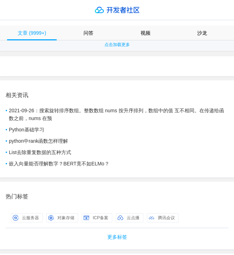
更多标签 (117, 237)
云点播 (128, 218)
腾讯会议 (162, 218)
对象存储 (61, 218)
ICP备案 (96, 218)
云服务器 (26, 218)
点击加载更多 (117, 44)
